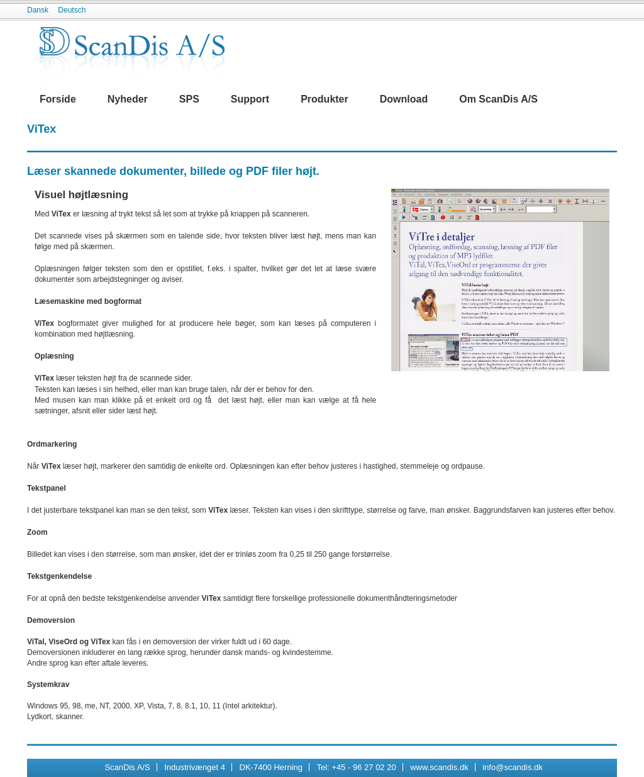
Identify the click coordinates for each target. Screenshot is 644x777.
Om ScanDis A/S (498, 99)
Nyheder (128, 99)
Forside (58, 99)
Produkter (324, 99)
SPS (189, 99)
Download (404, 99)
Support (250, 99)
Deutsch (72, 10)
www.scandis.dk (439, 767)
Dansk (37, 10)
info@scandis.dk (512, 767)
